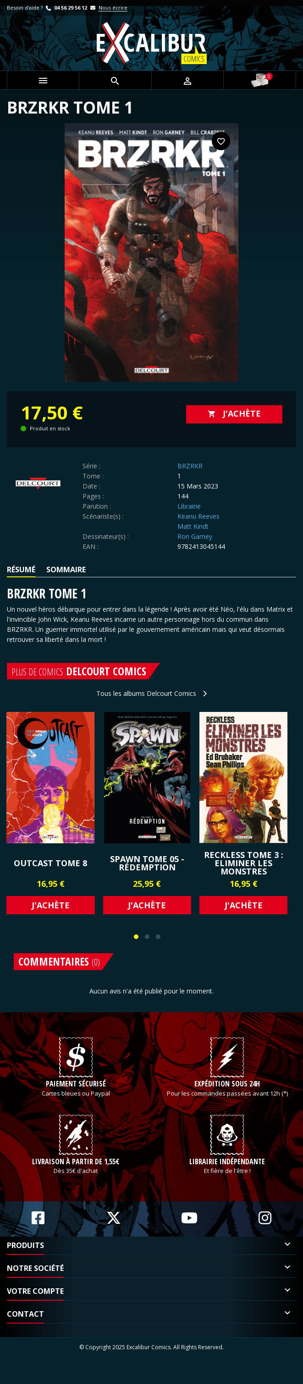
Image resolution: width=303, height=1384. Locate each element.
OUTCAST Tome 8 (50, 863)
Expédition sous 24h (227, 1098)
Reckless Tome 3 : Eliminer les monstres (243, 863)
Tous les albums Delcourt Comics (151, 693)
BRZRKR (190, 465)
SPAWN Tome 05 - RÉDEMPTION (147, 863)
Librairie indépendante (227, 1188)
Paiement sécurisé (76, 1098)
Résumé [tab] (21, 569)
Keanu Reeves (198, 516)
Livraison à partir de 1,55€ (76, 1188)
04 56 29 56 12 (65, 7)
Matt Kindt (193, 526)
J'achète (234, 413)
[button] (136, 936)
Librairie (189, 506)
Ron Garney (194, 536)
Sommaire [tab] (66, 569)
